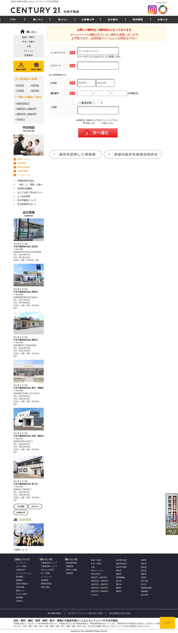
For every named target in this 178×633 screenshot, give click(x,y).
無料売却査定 (23, 167)
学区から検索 (71, 570)
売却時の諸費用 (24, 188)
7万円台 (20, 90)
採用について (21, 550)
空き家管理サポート (26, 204)
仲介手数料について (26, 200)
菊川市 (143, 570)
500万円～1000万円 (99, 577)
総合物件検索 (71, 563)
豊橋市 (118, 588)
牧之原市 (144, 595)
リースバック (23, 175)
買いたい (38, 19)
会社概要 (19, 577)
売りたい (63, 19)
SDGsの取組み (22, 584)
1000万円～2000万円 (27, 108)
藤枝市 (143, 574)
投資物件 (28, 55)
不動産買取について (49, 566)
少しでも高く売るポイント (30, 192)
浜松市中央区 (121, 560)
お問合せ (19, 601)
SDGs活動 (20, 587)
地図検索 (69, 566)
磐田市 (118, 570)
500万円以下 (96, 574)
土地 (29, 46)
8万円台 (35, 90)
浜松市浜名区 (121, 564)
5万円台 (20, 85)
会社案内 (113, 19)
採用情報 (138, 19)
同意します (89, 123)
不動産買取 (22, 171)
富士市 (143, 584)
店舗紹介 (19, 580)
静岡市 (143, 560)
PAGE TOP (167, 623)
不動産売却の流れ (25, 180)
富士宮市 (144, 581)
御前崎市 (144, 591)
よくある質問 (23, 196)
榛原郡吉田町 (146, 588)
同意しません (107, 123)
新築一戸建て (28, 37)
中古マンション (97, 570)
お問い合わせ (162, 2)
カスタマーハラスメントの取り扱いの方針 (85, 613)
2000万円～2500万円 (99, 588)
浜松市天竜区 (121, 567)
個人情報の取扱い (55, 613)
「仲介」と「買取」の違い (30, 184)
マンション (28, 51)
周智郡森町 (120, 577)
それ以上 (21, 119)
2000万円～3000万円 (27, 114)
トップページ (21, 563)
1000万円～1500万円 (99, 581)
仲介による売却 (47, 570)
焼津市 (143, 577)
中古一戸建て (28, 41)
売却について (23, 159)
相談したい (20, 590)
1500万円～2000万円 (99, 584)
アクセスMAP (21, 594)
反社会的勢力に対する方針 (119, 613)
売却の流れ (45, 587)
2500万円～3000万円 (99, 591)
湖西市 (118, 574)
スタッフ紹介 (21, 566)
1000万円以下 (23, 103)
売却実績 (21, 163)
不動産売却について (49, 563)
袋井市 (143, 564)
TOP (13, 19)
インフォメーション (24, 573)
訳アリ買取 (45, 573)
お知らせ (162, 19)
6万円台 (35, 85)
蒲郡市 (118, 591)
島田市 (143, 567)
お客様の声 (87, 19)
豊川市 (118, 584)
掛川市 (118, 581)
